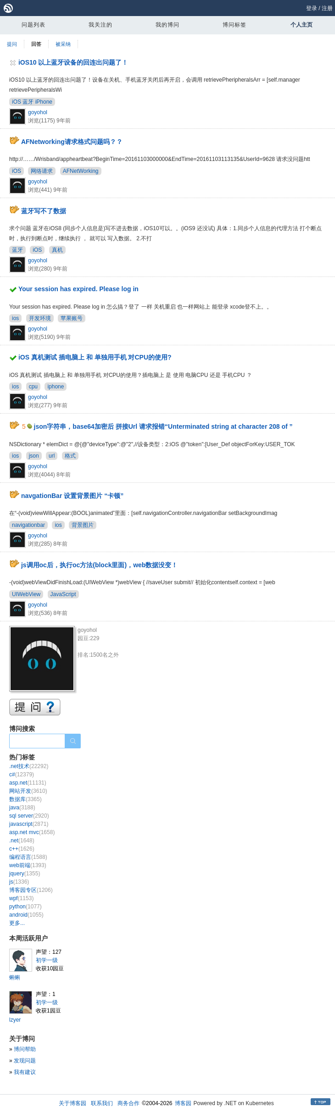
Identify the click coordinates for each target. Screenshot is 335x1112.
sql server (29, 816)
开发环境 (40, 318)
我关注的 (100, 25)
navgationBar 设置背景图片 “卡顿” (72, 495)
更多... (17, 923)
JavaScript (63, 594)
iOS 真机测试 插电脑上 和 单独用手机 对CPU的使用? (95, 357)
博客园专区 (31, 890)
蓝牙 (17, 250)
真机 (57, 250)
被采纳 (63, 44)
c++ (21, 849)
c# (21, 774)
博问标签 (234, 25)
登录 (311, 8)
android (26, 915)
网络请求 (42, 171)
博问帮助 (25, 1049)
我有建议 (25, 1072)
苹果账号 (72, 318)
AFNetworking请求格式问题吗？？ (72, 141)
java (22, 807)
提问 (12, 44)
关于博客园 (72, 1103)
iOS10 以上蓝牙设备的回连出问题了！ (73, 62)
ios (15, 318)
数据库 (25, 799)
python (25, 906)
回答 (36, 44)
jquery (24, 873)
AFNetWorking (81, 171)
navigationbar (28, 525)
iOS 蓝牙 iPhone (32, 102)
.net (21, 840)
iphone (55, 386)
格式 (70, 456)
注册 (327, 8)
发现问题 (25, 1060)
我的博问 (167, 25)
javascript (28, 824)
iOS (16, 171)
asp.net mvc (32, 832)
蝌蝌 (14, 977)
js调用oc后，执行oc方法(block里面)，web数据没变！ (99, 565)
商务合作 (128, 1103)
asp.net (27, 783)
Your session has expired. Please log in (78, 289)
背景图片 (83, 525)
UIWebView (26, 594)
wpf (21, 898)
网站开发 (28, 791)
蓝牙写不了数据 (43, 211)
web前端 (27, 865)
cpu (33, 386)
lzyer (15, 1020)
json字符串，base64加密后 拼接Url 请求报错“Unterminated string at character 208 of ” (163, 426)
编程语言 (28, 857)
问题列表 (33, 25)
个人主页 (301, 25)
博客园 (183, 1103)
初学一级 (47, 960)
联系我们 (102, 1103)
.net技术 (28, 766)
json (34, 456)
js (19, 882)
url (52, 456)
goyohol (37, 112)
